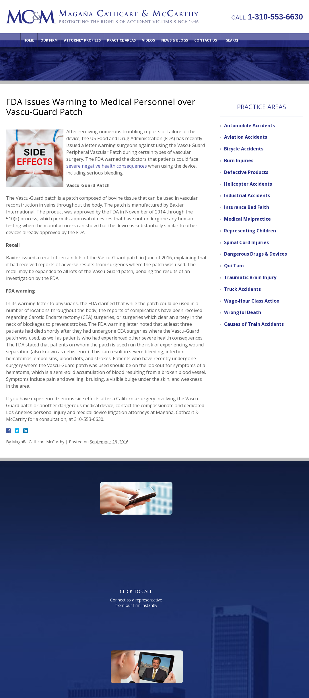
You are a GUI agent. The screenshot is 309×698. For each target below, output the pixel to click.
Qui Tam (234, 265)
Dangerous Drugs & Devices (255, 254)
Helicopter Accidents (248, 184)
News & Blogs (174, 40)
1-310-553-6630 (267, 17)
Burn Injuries (238, 160)
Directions (229, 649)
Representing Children (250, 231)
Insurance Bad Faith (246, 207)
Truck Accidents (242, 289)
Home (29, 40)
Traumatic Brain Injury (250, 277)
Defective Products (246, 172)
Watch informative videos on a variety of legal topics (153, 523)
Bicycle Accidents (243, 149)
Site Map (254, 649)
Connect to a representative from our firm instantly (61, 523)
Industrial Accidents (247, 195)
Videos (148, 40)
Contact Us (205, 40)
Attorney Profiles (82, 40)
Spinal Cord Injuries (246, 242)
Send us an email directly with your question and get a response (245, 523)
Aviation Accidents (245, 137)
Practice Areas (121, 40)
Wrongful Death (242, 312)
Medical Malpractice (247, 219)
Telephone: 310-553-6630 (212, 580)
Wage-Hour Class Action (251, 301)
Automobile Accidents (249, 125)
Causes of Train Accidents (254, 324)
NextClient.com (203, 677)
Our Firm (49, 40)
